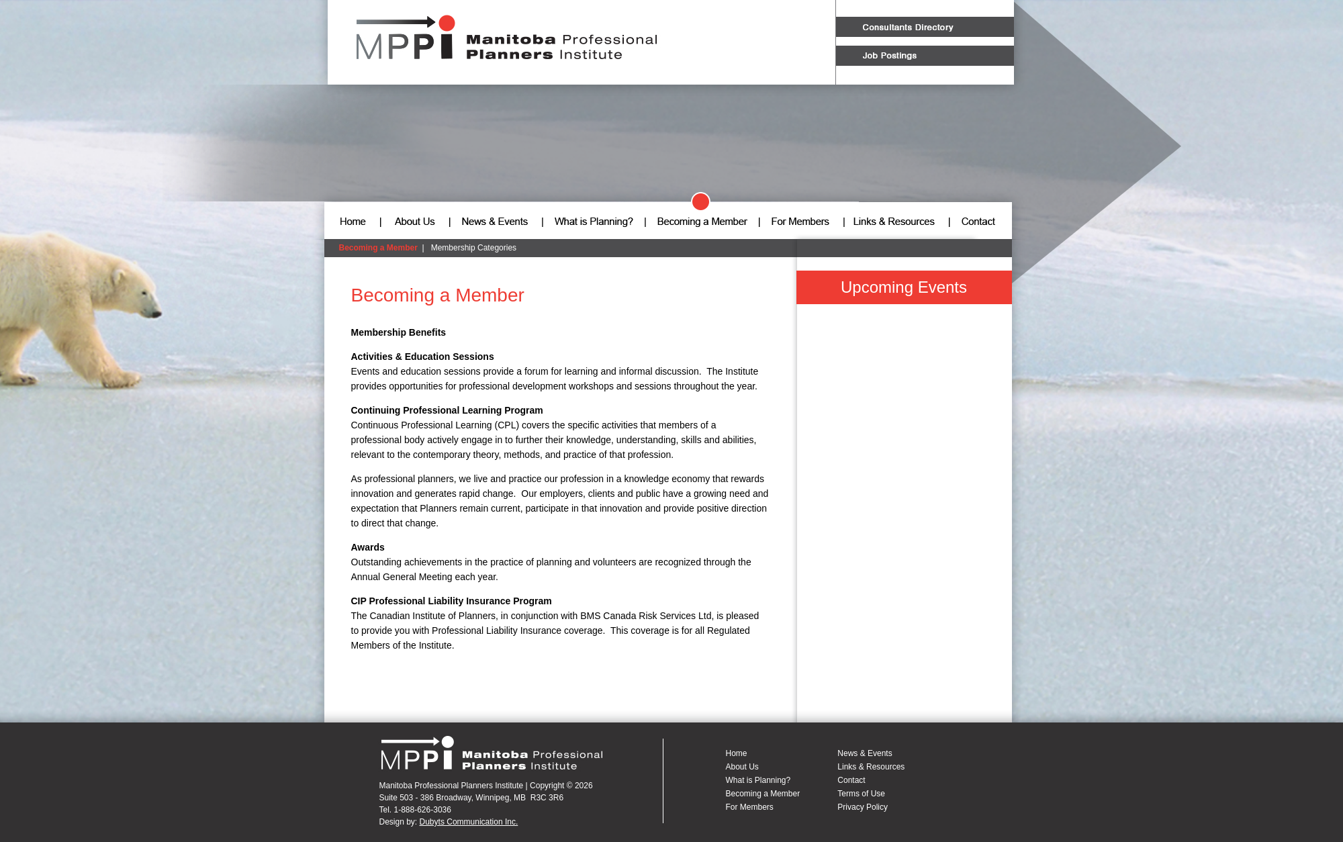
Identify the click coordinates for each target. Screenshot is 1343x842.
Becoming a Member (378, 247)
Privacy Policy (862, 807)
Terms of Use (861, 793)
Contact (851, 780)
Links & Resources (871, 766)
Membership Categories (473, 247)
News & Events (864, 753)
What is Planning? (758, 780)
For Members (750, 807)
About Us (742, 766)
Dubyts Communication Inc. (469, 822)
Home (736, 753)
